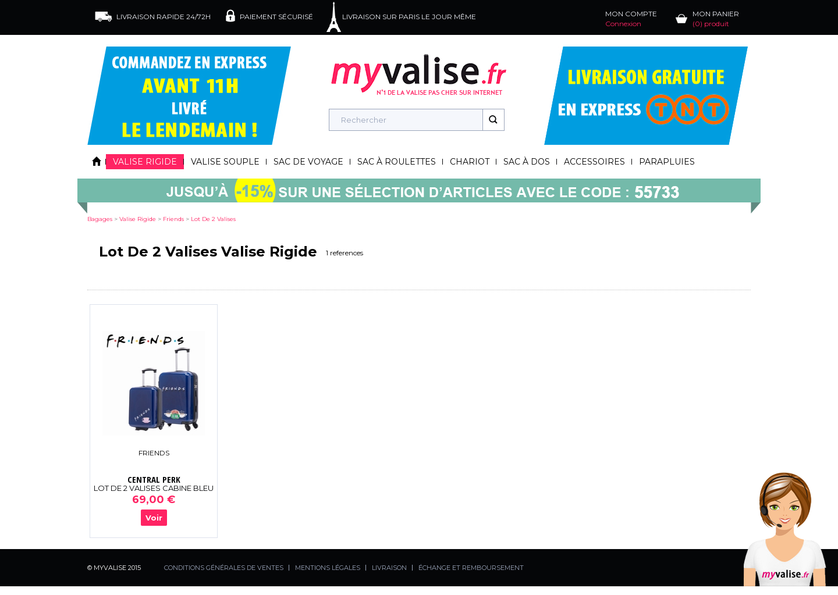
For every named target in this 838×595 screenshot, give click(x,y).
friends (173, 219)
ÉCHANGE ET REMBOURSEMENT (471, 568)
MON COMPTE (631, 18)
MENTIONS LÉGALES (327, 568)
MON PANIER (716, 18)
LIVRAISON (389, 568)
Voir (153, 517)
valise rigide (137, 219)
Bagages (99, 219)
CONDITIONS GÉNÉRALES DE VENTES (223, 568)
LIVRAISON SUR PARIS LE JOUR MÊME (409, 16)
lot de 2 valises (213, 219)
